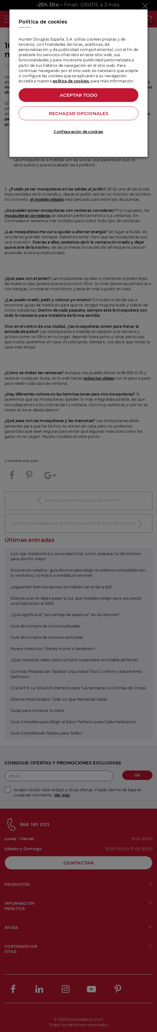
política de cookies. (71, 81)
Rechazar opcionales (78, 113)
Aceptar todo (79, 95)
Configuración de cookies (78, 131)
